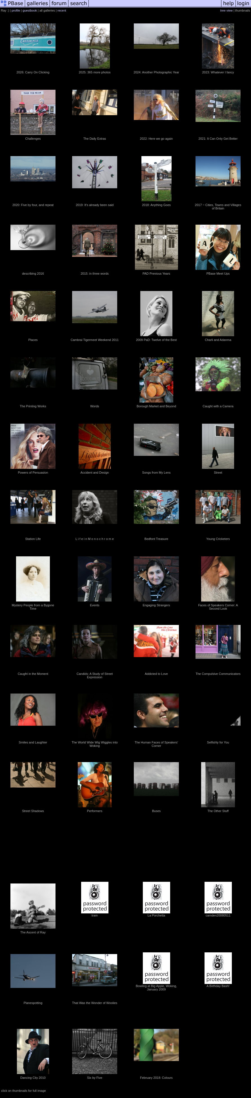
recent (61, 10)
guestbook (30, 10)
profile (16, 10)
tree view (226, 10)
